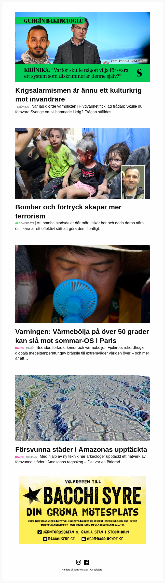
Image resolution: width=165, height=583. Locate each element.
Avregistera (96, 569)
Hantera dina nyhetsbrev (75, 569)
